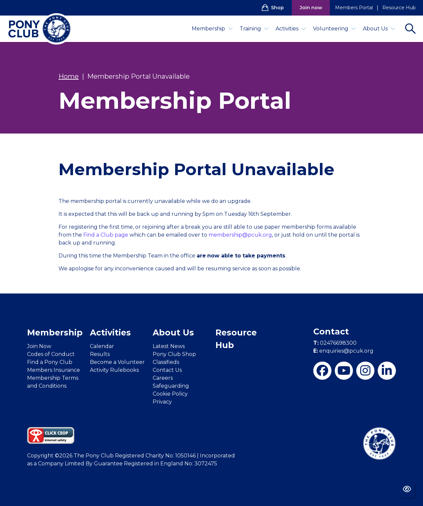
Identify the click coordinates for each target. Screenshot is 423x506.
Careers (163, 378)
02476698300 (335, 343)
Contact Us (167, 370)
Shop (273, 7)
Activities (291, 28)
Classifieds (166, 362)
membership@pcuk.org (240, 235)
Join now (311, 8)
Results (100, 354)
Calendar (102, 346)
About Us (379, 28)
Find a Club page (105, 235)
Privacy (162, 402)
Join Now (39, 346)
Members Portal (354, 8)
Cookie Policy (170, 394)
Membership (212, 28)
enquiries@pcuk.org (343, 351)
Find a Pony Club (49, 362)
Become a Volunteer (117, 362)
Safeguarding (171, 386)
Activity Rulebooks (114, 370)
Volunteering (334, 28)
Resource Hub (399, 8)
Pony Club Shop (174, 354)
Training (254, 28)
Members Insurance (53, 370)
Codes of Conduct (51, 354)
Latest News (169, 346)
